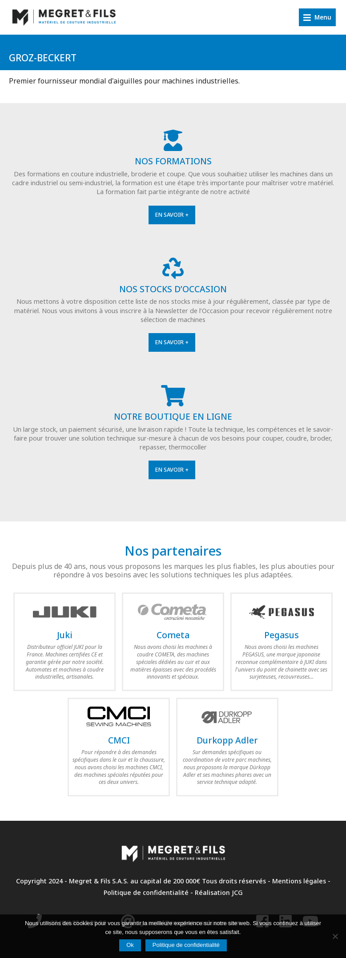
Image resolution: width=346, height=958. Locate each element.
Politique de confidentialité (146, 892)
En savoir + (172, 215)
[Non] (334, 936)
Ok (130, 945)
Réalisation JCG (219, 892)
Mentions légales (299, 881)
